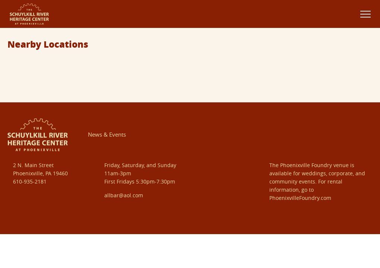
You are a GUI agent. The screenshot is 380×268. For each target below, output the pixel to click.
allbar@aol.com (123, 195)
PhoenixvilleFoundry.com (300, 197)
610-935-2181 (30, 181)
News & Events (107, 134)
